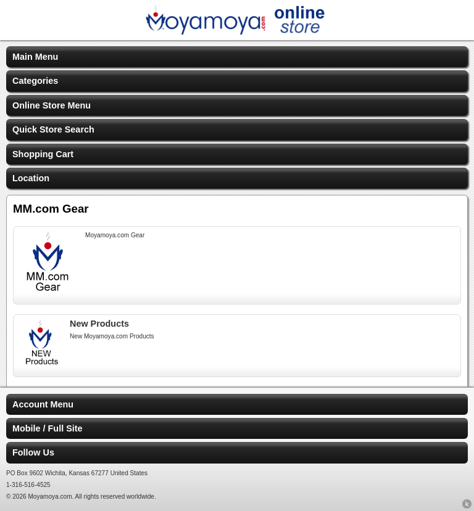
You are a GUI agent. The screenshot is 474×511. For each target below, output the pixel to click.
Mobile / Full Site (47, 428)
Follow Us (33, 452)
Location (30, 178)
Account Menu (42, 404)
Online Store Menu (51, 105)
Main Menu (35, 57)
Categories (35, 81)
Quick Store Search (53, 129)
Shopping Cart (42, 154)
